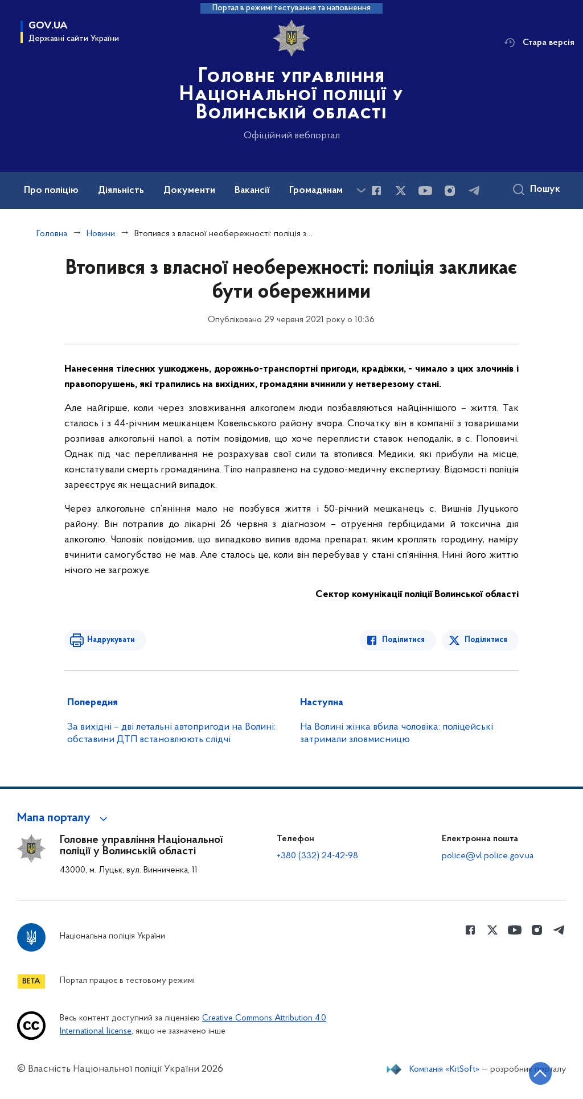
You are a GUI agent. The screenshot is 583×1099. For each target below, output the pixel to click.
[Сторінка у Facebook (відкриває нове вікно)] (376, 190)
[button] (64, 818)
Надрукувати (111, 640)
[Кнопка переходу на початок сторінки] (540, 1073)
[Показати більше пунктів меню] (360, 190)
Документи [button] (189, 191)
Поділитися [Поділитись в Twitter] (486, 640)
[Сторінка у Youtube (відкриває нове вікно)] (425, 190)
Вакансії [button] (252, 191)
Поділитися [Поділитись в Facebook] (403, 640)
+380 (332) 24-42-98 (317, 856)
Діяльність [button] (121, 191)
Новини (101, 233)
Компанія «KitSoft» (444, 1069)
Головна (51, 233)
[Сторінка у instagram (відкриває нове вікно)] (450, 190)
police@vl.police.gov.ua (487, 856)
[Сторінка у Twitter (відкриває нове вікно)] (401, 190)
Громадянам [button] (316, 191)
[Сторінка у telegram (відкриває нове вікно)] (474, 190)
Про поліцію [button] (51, 191)
